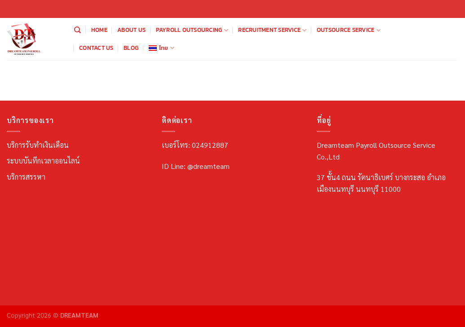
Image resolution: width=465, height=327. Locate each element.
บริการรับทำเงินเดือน (38, 145)
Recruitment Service (272, 30)
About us (131, 30)
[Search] (77, 30)
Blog (131, 48)
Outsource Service (349, 30)
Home (99, 30)
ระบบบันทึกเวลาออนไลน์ (43, 160)
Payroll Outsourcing (192, 30)
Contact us (96, 48)
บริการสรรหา (26, 176)
